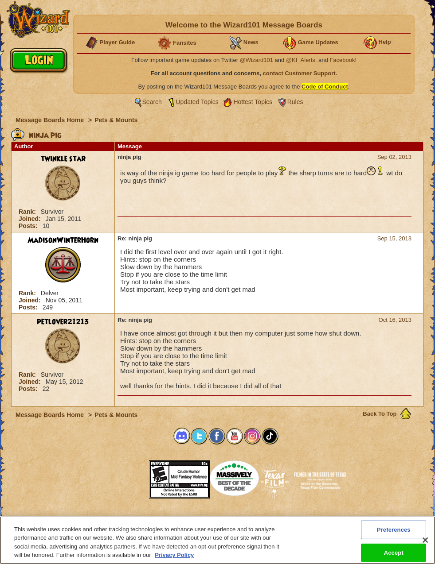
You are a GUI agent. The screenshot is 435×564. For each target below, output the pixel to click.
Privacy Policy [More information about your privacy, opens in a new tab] (174, 559)
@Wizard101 (256, 60)
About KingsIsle (264, 519)
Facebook (342, 60)
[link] (127, 476)
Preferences (304, 519)
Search (152, 101)
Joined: (31, 218)
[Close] (425, 544)
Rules (295, 101)
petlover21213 (63, 322)
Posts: (29, 225)
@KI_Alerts (300, 60)
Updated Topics (197, 101)
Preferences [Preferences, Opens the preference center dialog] (394, 533)
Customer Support (215, 519)
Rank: (28, 211)
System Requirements (160, 519)
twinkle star (63, 159)
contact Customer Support (299, 73)
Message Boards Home (51, 120)
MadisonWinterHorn (62, 240)
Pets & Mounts (115, 120)
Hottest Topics (252, 101)
